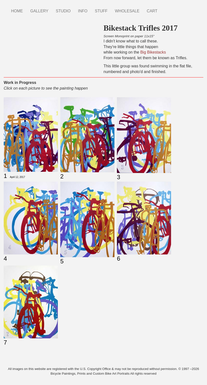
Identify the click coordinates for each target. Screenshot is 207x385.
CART (152, 11)
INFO (82, 11)
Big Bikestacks (153, 52)
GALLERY (39, 11)
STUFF (101, 11)
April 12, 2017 (17, 177)
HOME (17, 11)
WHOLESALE (127, 11)
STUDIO (63, 11)
